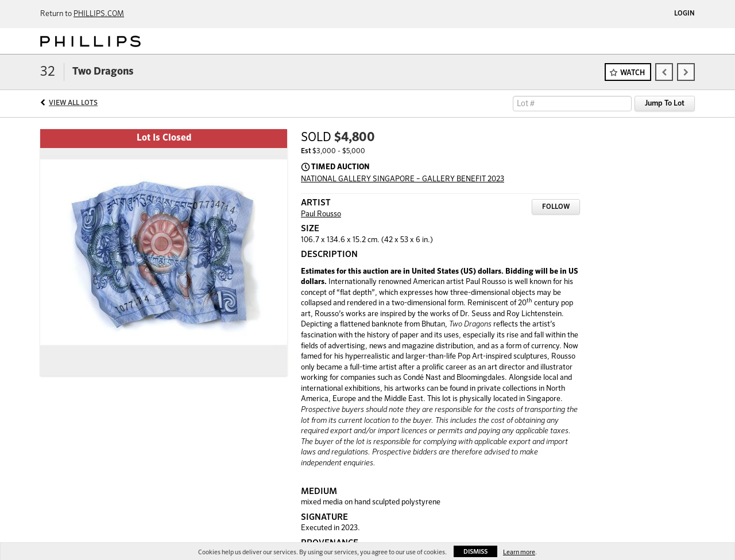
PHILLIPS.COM (99, 14)
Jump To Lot (664, 103)
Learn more (519, 552)
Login (684, 13)
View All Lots (73, 103)
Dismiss (475, 552)
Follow (556, 207)
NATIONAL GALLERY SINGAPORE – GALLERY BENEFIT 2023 (402, 179)
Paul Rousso (321, 214)
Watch (632, 73)
